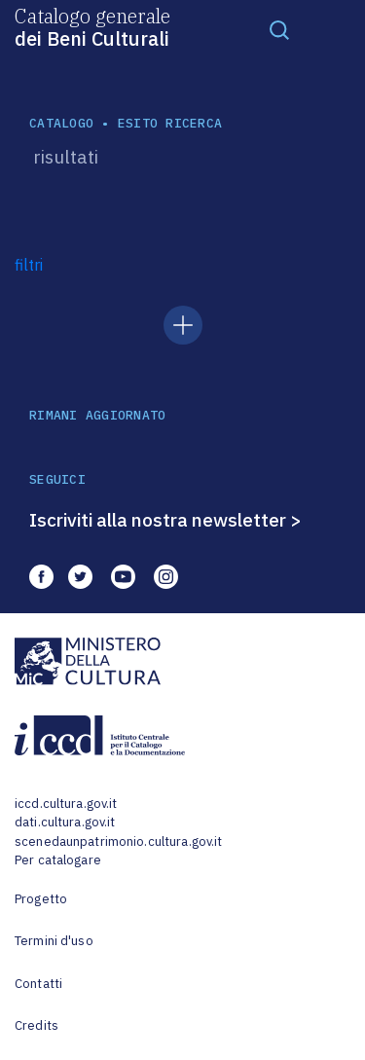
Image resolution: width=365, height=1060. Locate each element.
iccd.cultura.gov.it (66, 803)
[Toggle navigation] (279, 29)
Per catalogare (58, 860)
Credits (36, 1025)
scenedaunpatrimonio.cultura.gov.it (118, 841)
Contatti (38, 983)
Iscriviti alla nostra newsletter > (165, 519)
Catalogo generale (92, 26)
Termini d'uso (54, 940)
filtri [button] (29, 264)
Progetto (41, 899)
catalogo (61, 123)
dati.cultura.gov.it (65, 822)
